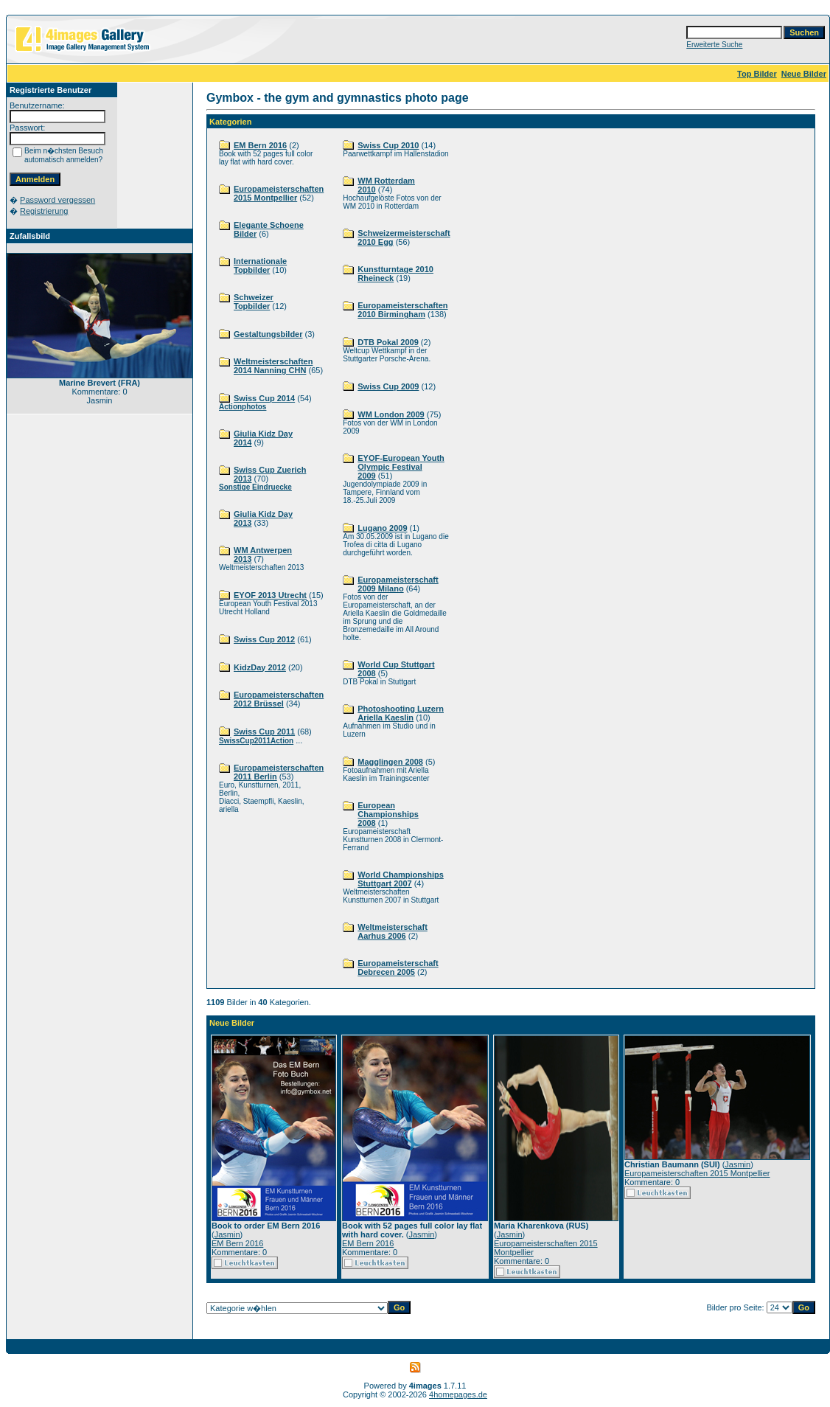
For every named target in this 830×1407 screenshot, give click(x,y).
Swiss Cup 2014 (264, 398)
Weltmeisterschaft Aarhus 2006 (393, 931)
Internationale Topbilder (260, 265)
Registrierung (44, 210)
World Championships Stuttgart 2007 (401, 879)
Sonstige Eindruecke (255, 487)
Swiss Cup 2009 (388, 386)
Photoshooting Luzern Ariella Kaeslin (401, 713)
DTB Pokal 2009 (388, 342)
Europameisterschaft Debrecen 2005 (398, 967)
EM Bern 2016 (260, 145)
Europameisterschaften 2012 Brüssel (279, 699)
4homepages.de (458, 1394)
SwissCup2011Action (256, 741)
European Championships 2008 (388, 814)
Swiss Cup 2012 (264, 639)
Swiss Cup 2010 (388, 145)
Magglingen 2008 (390, 761)
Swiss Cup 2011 (264, 731)
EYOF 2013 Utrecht (270, 595)
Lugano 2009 (382, 528)
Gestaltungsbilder (268, 334)
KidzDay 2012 (260, 667)
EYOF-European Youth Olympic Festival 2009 (401, 467)
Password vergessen (57, 199)
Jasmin (227, 1234)
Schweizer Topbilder (253, 301)
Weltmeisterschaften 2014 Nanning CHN (273, 366)
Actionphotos (242, 407)
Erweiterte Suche (714, 45)
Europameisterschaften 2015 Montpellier (279, 193)
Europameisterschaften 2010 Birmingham (402, 310)
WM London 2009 (391, 414)
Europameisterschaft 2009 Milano (398, 584)
